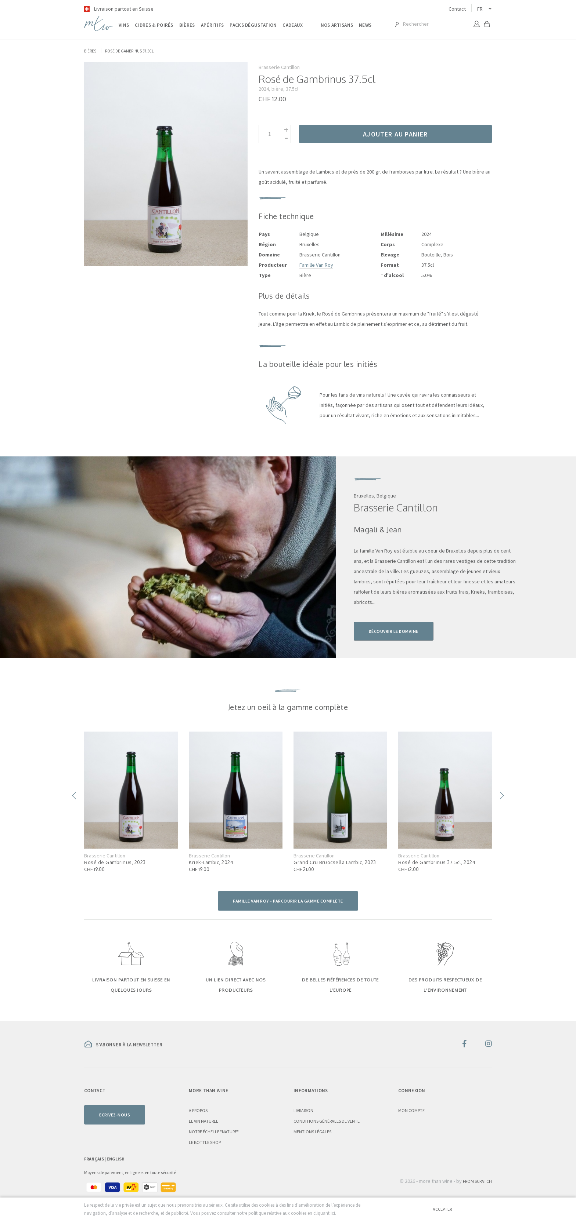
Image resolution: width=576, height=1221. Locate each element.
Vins (124, 25)
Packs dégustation (253, 25)
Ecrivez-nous (114, 1115)
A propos (198, 1110)
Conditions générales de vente (327, 1121)
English (116, 1159)
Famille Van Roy (316, 265)
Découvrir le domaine (393, 631)
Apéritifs (212, 25)
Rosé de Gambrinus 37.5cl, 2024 (436, 862)
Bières (187, 25)
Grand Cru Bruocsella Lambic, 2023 (335, 862)
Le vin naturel (203, 1121)
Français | (95, 1159)
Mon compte (411, 1110)
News (365, 25)
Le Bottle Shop (205, 1142)
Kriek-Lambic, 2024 (211, 862)
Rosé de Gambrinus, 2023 (115, 862)
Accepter (442, 1209)
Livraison (303, 1110)
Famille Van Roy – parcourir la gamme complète (288, 901)
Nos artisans (337, 25)
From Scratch (477, 1181)
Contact (457, 9)
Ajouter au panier (395, 134)
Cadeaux (292, 25)
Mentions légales (312, 1131)
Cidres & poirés (154, 25)
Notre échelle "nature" (214, 1131)
